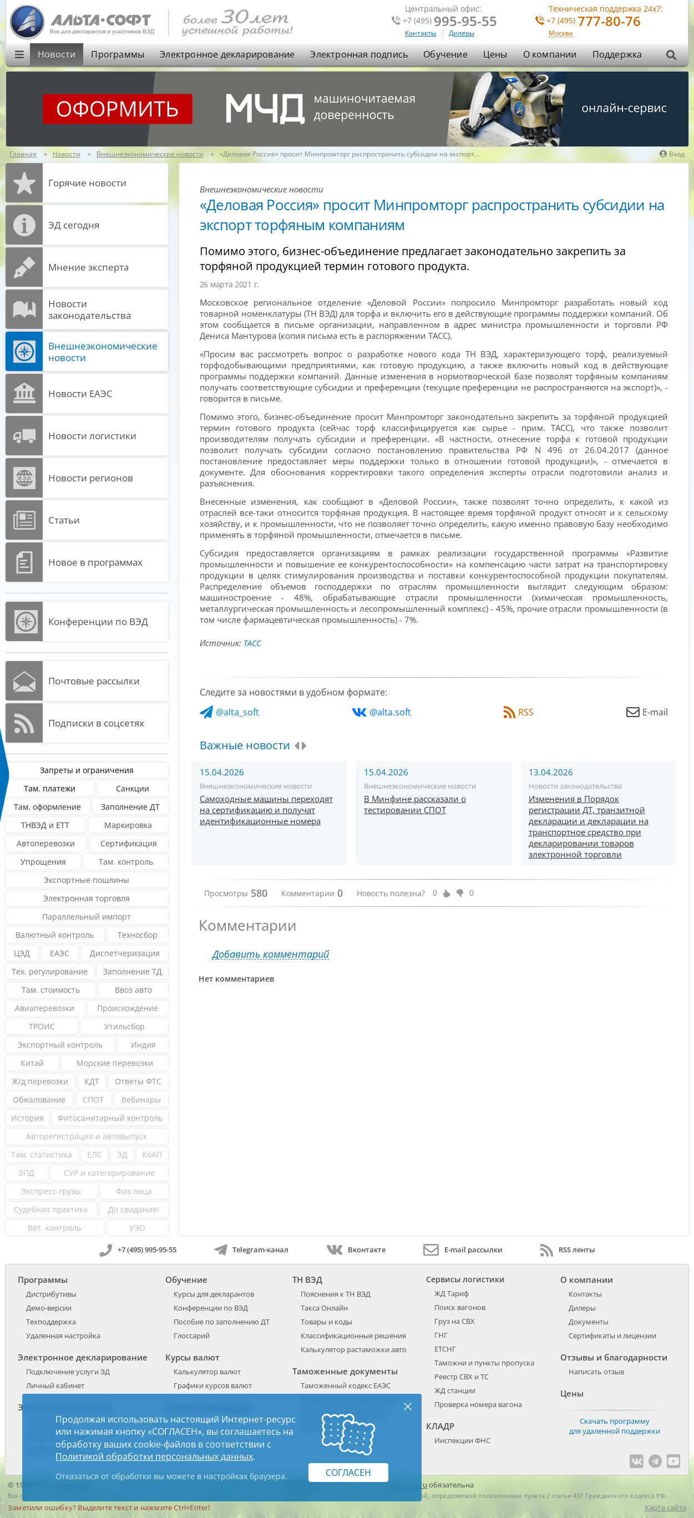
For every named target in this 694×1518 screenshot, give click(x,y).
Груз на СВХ (454, 1321)
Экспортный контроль (60, 1044)
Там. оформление (47, 806)
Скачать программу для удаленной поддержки (614, 1426)
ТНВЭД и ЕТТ (45, 825)
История (27, 1118)
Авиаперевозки (44, 1008)
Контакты (420, 33)
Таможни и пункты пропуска (484, 1363)
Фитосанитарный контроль (110, 1118)
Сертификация (128, 843)
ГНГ (441, 1335)
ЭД (122, 1154)
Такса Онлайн (324, 1308)
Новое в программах (95, 562)
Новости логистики (92, 435)
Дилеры (461, 33)
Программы (117, 54)
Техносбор (138, 935)
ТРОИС (42, 1026)
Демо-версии (49, 1308)
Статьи (64, 520)
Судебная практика (51, 1209)
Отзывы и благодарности (613, 1357)
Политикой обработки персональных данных (154, 1456)
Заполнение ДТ (130, 806)
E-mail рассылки (463, 1250)
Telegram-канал (251, 1250)
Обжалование (39, 1099)
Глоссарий (192, 1336)
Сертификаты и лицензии (612, 1336)
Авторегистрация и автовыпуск (86, 1136)
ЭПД (26, 1172)
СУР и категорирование (109, 1172)
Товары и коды (326, 1322)
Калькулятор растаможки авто (354, 1349)
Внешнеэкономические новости (103, 351)
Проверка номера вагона (478, 1404)
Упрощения (43, 861)
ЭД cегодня (73, 225)
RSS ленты (567, 1250)
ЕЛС (94, 1154)
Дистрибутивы (51, 1294)
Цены (495, 54)
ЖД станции (454, 1390)
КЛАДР (440, 1425)
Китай (32, 1063)
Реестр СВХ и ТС (461, 1377)
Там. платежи (49, 788)
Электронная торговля (86, 898)
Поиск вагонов (459, 1307)
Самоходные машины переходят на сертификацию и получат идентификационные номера (266, 809)
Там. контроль (126, 861)
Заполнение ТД (132, 971)
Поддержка (617, 54)
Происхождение (127, 1008)
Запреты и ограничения (87, 770)
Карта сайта (665, 1507)
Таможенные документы (345, 1371)
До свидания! (133, 1209)
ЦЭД (22, 953)
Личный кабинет (55, 1385)
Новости (56, 54)
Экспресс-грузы (51, 1191)
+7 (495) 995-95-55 (137, 1250)
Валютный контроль (55, 935)
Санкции (132, 788)
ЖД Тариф (451, 1293)
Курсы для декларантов (214, 1294)
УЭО (137, 1227)
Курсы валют (192, 1357)
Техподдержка (51, 1322)
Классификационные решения (353, 1336)
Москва (561, 33)
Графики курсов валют (213, 1385)
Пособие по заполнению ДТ (222, 1322)
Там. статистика (41, 1154)
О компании (550, 54)
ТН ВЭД (307, 1279)
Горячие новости (87, 182)
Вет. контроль (54, 1227)
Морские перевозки (115, 1063)
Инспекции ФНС (462, 1440)
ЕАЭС (59, 953)
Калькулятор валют (207, 1372)
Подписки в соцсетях (96, 723)
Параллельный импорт (86, 916)
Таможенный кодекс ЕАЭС (346, 1385)
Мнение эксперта (88, 267)
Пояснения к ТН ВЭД (336, 1294)
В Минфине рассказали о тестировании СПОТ (415, 804)
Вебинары (141, 1099)
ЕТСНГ (445, 1349)
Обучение (445, 54)
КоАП (152, 1154)
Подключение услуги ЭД (68, 1372)
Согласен (348, 1472)
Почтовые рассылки (94, 680)
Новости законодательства (89, 309)
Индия (143, 1044)
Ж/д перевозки (40, 1081)
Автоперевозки (46, 843)
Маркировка (128, 825)
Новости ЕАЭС (80, 393)
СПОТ (93, 1099)
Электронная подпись (359, 54)
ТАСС (252, 643)
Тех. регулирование (50, 971)
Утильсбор (124, 1026)
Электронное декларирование (227, 54)
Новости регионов (90, 477)
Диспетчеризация (125, 953)
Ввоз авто (133, 989)
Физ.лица (134, 1191)
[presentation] (296, 746)
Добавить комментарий (270, 954)
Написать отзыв (596, 1372)
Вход (672, 154)
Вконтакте (356, 1250)
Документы (589, 1322)
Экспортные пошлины (86, 880)
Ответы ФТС (138, 1081)
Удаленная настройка (63, 1336)
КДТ (91, 1081)
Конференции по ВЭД (98, 621)
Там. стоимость (51, 989)
